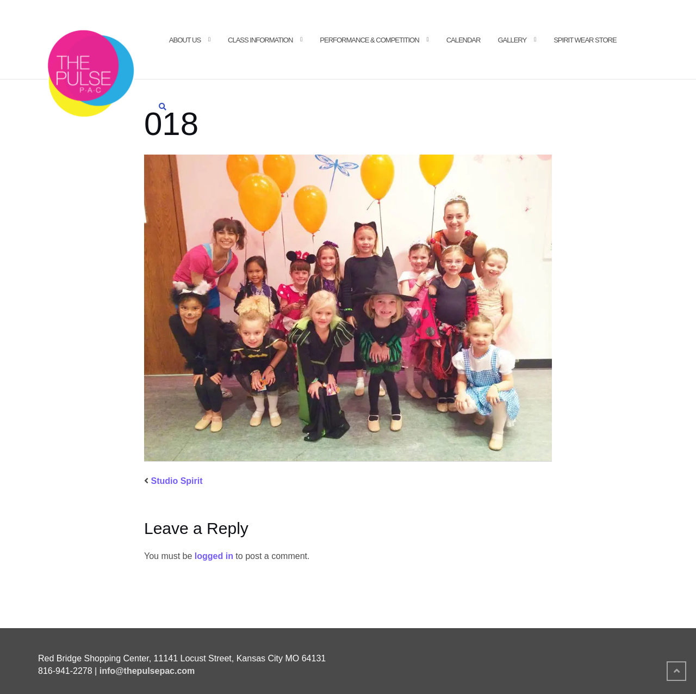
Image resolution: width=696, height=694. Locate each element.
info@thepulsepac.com (147, 670)
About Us (185, 40)
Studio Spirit (176, 481)
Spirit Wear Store (585, 40)
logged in (214, 556)
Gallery (512, 40)
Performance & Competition (369, 40)
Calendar (463, 40)
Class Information (260, 40)
